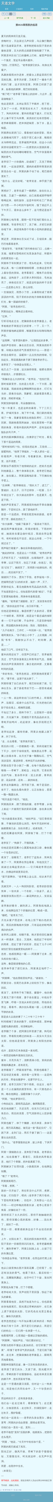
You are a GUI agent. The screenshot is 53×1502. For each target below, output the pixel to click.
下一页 (33, 18)
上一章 (6, 18)
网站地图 (26, 1500)
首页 (6, 9)
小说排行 (19, 9)
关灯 (49, 14)
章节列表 (19, 18)
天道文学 (8, 3)
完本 (32, 9)
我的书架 (44, 9)
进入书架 (46, 18)
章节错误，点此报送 (10, 1480)
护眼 (44, 14)
